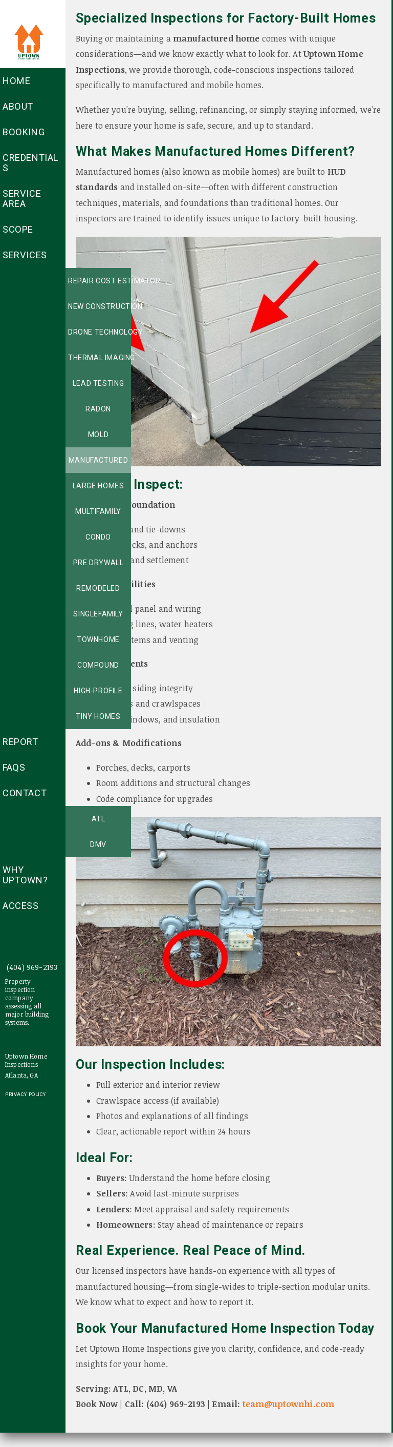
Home (16, 80)
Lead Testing (98, 383)
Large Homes (98, 486)
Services (25, 255)
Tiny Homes (98, 716)
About (18, 106)
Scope (18, 229)
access (21, 905)
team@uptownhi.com (289, 1404)
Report (20, 741)
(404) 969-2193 (32, 967)
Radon (98, 409)
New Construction (99, 306)
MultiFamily (98, 511)
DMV (98, 844)
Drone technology (99, 332)
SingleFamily (98, 614)
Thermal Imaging (99, 358)
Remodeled (98, 588)
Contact (25, 793)
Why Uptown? (25, 874)
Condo (98, 537)
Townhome (98, 639)
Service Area (22, 198)
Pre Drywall (98, 563)
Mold (98, 434)
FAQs (14, 767)
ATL (98, 819)
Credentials (30, 162)
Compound (98, 665)
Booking (24, 132)
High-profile (98, 691)
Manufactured (98, 460)
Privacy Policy (25, 1094)
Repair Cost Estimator (99, 281)
